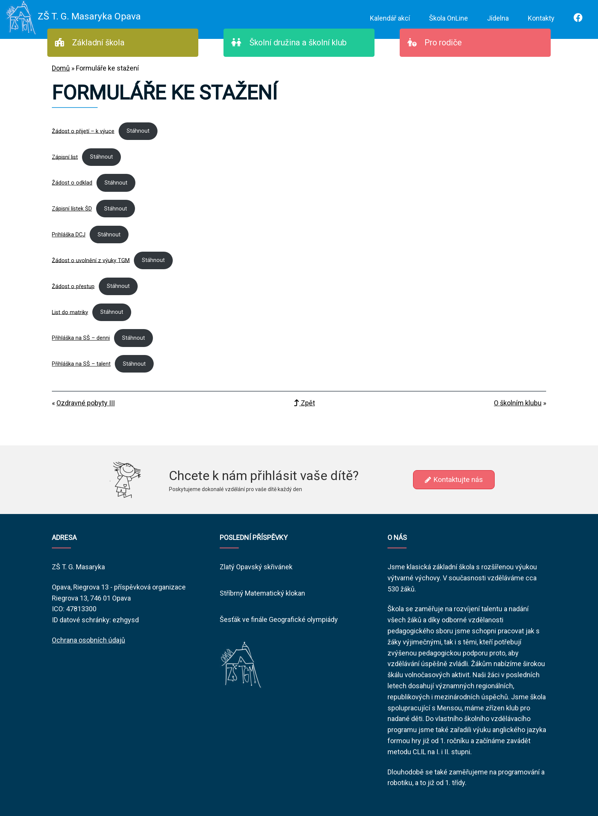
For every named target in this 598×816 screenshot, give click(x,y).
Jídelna (498, 18)
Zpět (304, 403)
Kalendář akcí (390, 18)
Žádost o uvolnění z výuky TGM (91, 260)
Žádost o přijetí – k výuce (83, 131)
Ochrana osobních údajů (88, 640)
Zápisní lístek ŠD (72, 209)
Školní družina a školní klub (289, 42)
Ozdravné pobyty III (85, 403)
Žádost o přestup (73, 286)
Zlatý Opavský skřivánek (256, 567)
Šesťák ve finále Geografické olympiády (279, 619)
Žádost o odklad (72, 183)
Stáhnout (138, 131)
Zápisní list (65, 157)
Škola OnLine (448, 18)
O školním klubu (518, 403)
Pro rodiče (434, 42)
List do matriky (70, 312)
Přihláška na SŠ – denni (81, 338)
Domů (61, 68)
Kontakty (541, 18)
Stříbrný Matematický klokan (262, 593)
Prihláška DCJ (68, 234)
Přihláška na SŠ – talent (81, 364)
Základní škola (90, 42)
